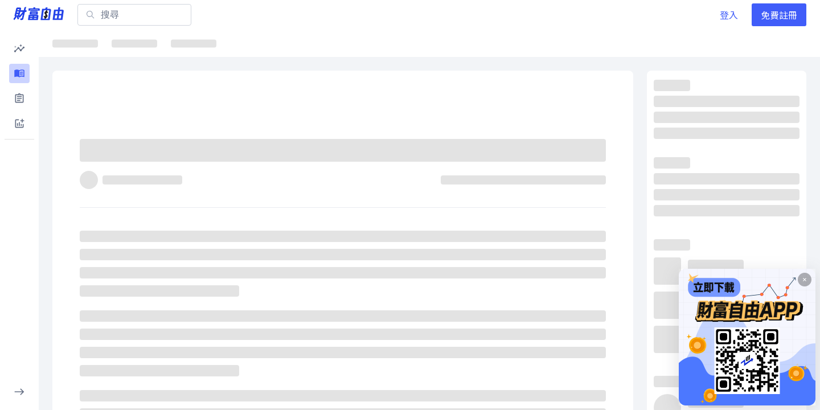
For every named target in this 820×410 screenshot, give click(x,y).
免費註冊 (779, 14)
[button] (19, 48)
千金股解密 (363, 43)
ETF (188, 43)
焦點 (134, 43)
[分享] (574, 155)
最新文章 (80, 43)
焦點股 (237, 43)
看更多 (783, 88)
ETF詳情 (295, 43)
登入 (728, 14)
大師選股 (431, 43)
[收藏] (601, 155)
